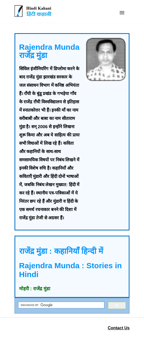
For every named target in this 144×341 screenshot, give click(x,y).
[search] (61, 305)
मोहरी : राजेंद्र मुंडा (34, 288)
